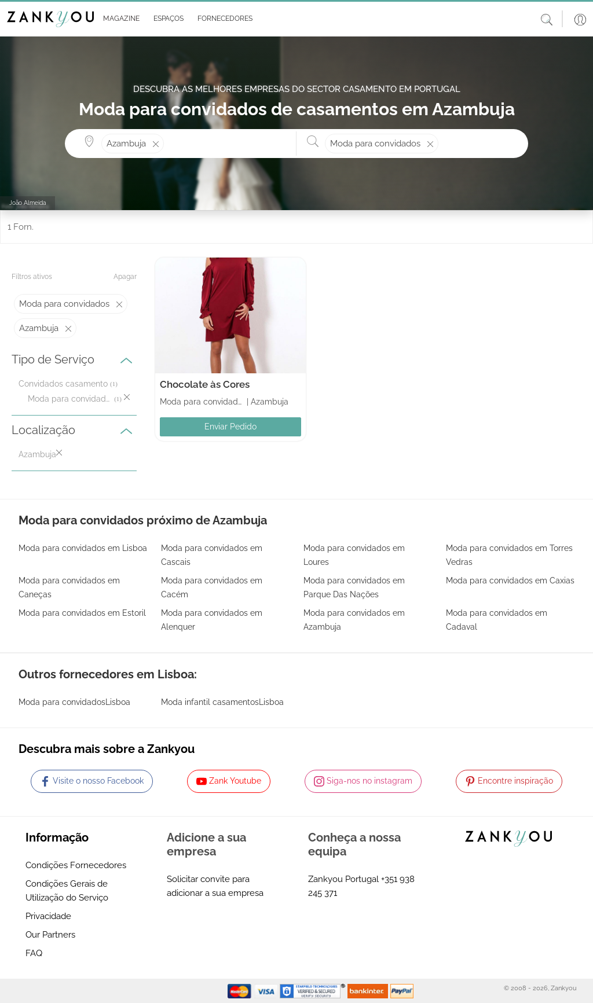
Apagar (125, 277)
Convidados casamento (63, 383)
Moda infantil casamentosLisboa (222, 702)
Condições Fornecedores (75, 865)
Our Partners (50, 934)
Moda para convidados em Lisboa (83, 548)
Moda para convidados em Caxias (510, 580)
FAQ (33, 953)
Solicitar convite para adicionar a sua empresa (215, 886)
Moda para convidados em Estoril (82, 613)
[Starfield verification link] (314, 990)
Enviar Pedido (230, 426)
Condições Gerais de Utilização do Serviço (66, 891)
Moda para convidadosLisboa (74, 702)
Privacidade (48, 916)
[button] (119, 19)
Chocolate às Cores (205, 384)
